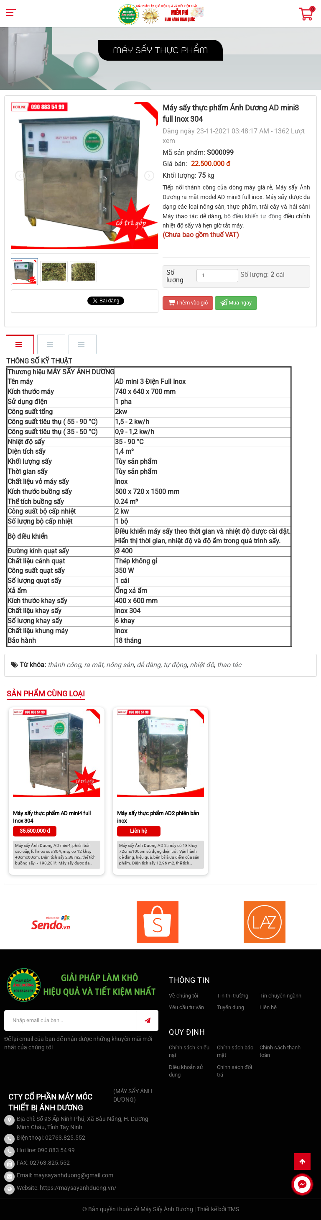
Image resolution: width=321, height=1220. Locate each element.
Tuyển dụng (230, 1007)
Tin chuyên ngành (280, 995)
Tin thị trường (232, 995)
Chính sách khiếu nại (189, 1051)
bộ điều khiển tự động (253, 216)
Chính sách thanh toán (280, 1051)
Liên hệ (268, 1007)
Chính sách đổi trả (234, 1071)
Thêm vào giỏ (188, 302)
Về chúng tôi (183, 995)
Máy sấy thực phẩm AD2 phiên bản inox (158, 817)
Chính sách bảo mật (235, 1051)
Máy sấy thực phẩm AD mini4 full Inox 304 (52, 817)
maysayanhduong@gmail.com (73, 1175)
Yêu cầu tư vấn (186, 1007)
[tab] (19, 345)
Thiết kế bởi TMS (218, 1209)
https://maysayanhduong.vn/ (78, 1187)
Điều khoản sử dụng (186, 1071)
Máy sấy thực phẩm (160, 50)
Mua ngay (236, 302)
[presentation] (20, 176)
